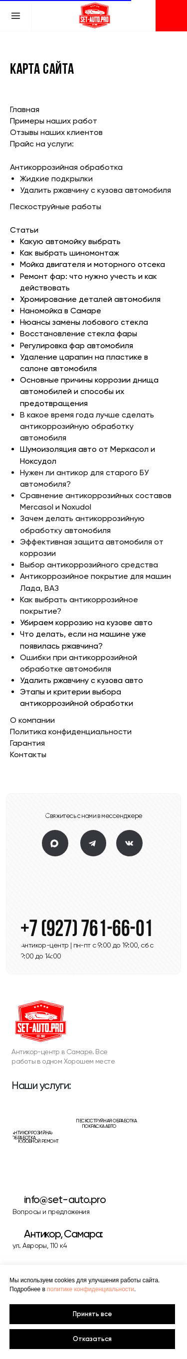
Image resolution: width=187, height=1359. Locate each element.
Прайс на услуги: (42, 143)
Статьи (24, 230)
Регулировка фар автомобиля (76, 345)
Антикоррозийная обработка (66, 167)
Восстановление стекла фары (78, 333)
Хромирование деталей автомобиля (90, 299)
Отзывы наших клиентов (56, 132)
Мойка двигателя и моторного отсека (92, 264)
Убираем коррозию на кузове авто (86, 622)
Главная (24, 109)
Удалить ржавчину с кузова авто (81, 680)
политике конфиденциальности (90, 1289)
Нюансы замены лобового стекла (84, 322)
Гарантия (27, 743)
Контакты (28, 754)
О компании (32, 720)
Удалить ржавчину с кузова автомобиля (95, 190)
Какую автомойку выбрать (70, 241)
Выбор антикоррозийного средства (89, 564)
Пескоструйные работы (55, 206)
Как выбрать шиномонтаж (69, 253)
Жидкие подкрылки (56, 178)
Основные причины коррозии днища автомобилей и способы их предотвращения (89, 391)
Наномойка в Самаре (60, 310)
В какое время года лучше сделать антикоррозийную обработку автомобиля (87, 426)
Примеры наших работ (53, 121)
